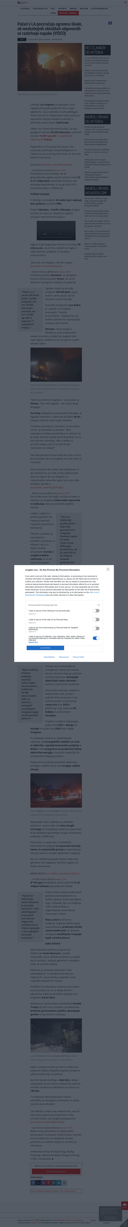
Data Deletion (49, 657)
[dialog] (64, 613)
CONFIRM (45, 648)
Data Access (64, 657)
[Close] (108, 570)
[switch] (96, 610)
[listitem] (64, 605)
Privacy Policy (78, 657)
